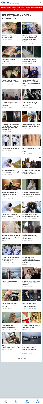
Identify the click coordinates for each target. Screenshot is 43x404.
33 (30, 218)
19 (9, 218)
